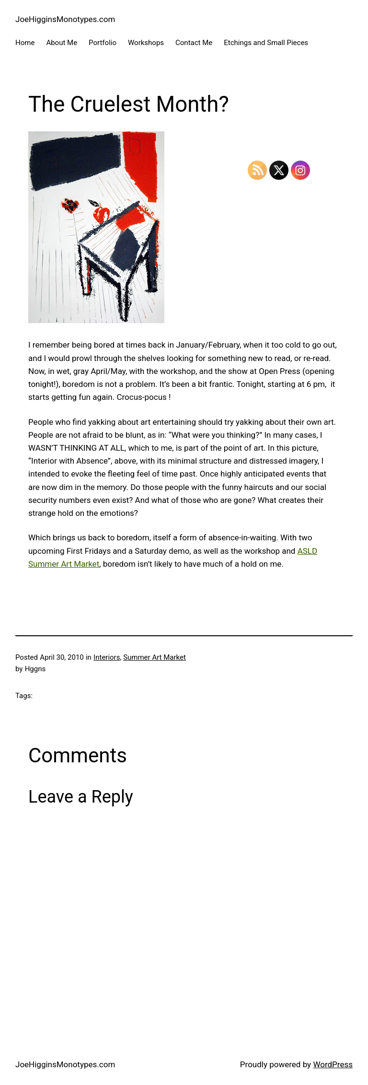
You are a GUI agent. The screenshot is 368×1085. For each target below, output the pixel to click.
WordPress (333, 1064)
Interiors (106, 657)
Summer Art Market (154, 657)
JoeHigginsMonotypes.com (65, 19)
